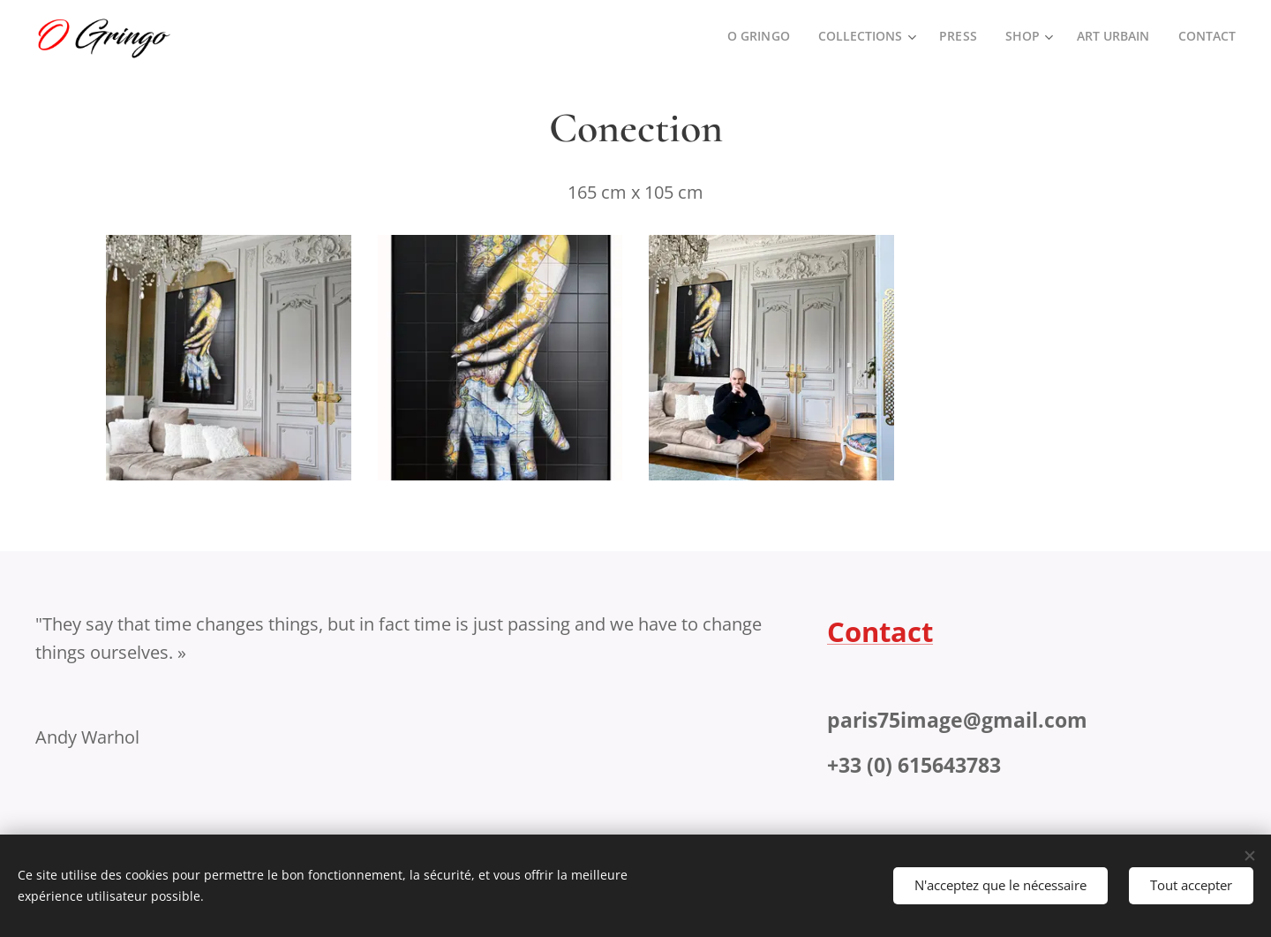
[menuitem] (755, 36)
